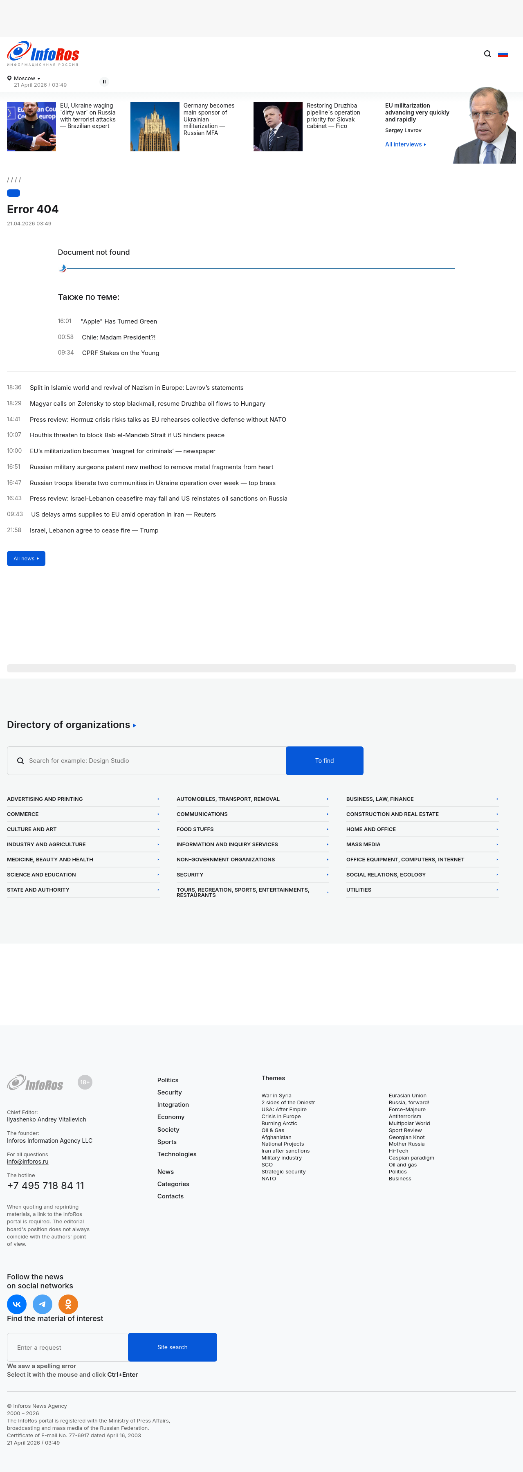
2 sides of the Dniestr (288, 1102)
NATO (269, 1178)
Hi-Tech (399, 1150)
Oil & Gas (273, 1130)
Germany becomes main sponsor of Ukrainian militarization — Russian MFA (209, 119)
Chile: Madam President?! (118, 337)
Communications (202, 814)
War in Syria (277, 1095)
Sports (167, 1142)
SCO (267, 1164)
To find (324, 760)
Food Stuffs (195, 829)
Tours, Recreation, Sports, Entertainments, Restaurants (243, 892)
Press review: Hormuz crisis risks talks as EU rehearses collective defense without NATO (158, 419)
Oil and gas (403, 1164)
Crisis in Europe (281, 1116)
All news (23, 558)
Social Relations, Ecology (386, 874)
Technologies (177, 1154)
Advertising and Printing (45, 799)
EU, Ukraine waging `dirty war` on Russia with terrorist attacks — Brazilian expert (88, 115)
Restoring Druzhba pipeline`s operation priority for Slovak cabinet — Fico (333, 115)
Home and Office (371, 829)
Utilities (358, 889)
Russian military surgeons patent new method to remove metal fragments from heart (152, 467)
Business (400, 1178)
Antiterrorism (405, 1116)
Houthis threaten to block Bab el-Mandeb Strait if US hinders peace (127, 435)
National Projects (283, 1143)
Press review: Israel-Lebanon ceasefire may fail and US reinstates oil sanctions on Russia (158, 498)
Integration (173, 1104)
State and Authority (38, 889)
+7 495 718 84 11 (45, 1185)
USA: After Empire (284, 1109)
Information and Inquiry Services (227, 844)
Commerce (22, 814)
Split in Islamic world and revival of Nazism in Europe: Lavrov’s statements (137, 387)
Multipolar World (409, 1123)
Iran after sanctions (286, 1150)
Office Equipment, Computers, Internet (405, 859)
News (165, 1171)
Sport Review (405, 1130)
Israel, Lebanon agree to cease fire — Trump (94, 530)
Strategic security (284, 1171)
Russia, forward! (409, 1102)
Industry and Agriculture (46, 844)
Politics (168, 1080)
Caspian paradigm (411, 1157)
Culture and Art (32, 829)
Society (168, 1129)
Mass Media (363, 844)
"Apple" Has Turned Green (119, 321)
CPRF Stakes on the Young (120, 353)
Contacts (170, 1196)
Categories (173, 1184)
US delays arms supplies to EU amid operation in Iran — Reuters (123, 514)
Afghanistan (277, 1137)
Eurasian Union (407, 1095)
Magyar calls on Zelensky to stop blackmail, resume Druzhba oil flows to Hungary (183, 82)
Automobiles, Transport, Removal (228, 799)
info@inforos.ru (28, 1161)
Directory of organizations (68, 724)
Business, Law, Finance (380, 799)
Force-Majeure (407, 1109)
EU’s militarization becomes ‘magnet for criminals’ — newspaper (122, 451)
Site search (172, 1347)
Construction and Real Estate (392, 814)
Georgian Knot (407, 1137)
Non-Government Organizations (226, 859)
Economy (171, 1117)
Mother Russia (407, 1143)
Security (190, 874)
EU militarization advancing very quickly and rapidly (417, 112)
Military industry (282, 1157)
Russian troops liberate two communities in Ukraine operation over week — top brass (153, 483)
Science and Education (41, 874)
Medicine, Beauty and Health (50, 859)
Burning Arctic (279, 1123)
